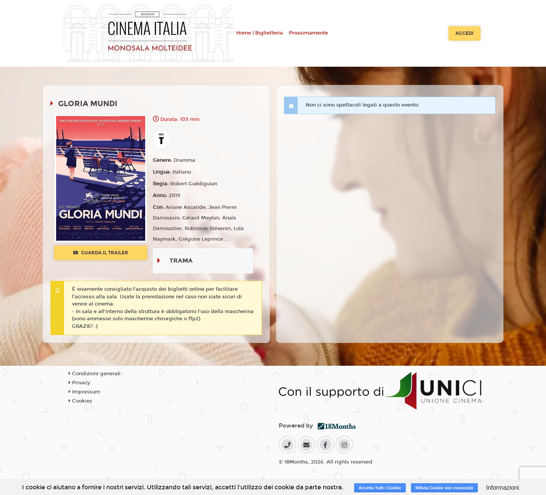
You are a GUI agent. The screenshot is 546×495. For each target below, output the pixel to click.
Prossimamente (308, 33)
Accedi (464, 33)
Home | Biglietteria (259, 33)
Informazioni (502, 487)
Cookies (80, 401)
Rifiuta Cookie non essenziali (444, 488)
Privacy (79, 383)
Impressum (84, 392)
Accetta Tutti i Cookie (380, 488)
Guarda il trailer (100, 252)
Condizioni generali (95, 374)
